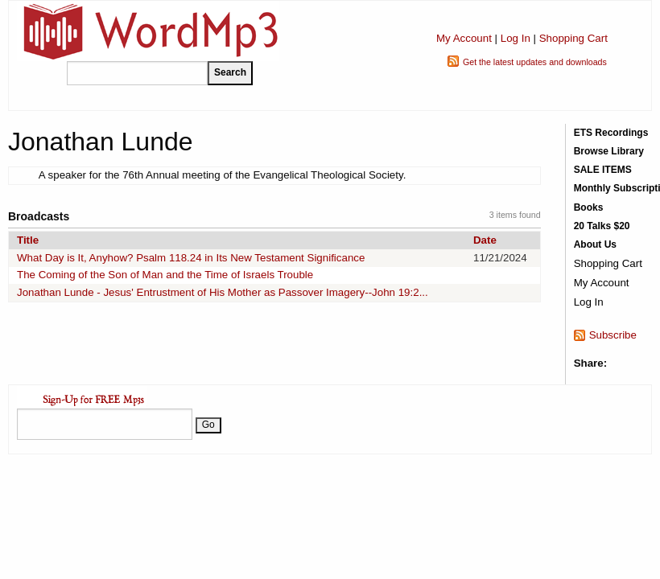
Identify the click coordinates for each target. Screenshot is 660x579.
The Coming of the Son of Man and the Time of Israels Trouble (165, 275)
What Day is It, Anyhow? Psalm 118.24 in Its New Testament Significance (191, 258)
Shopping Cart (573, 38)
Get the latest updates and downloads (535, 62)
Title (28, 240)
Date (485, 240)
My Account (464, 38)
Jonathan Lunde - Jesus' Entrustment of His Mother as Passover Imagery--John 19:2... (222, 292)
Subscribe (613, 335)
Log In (515, 38)
